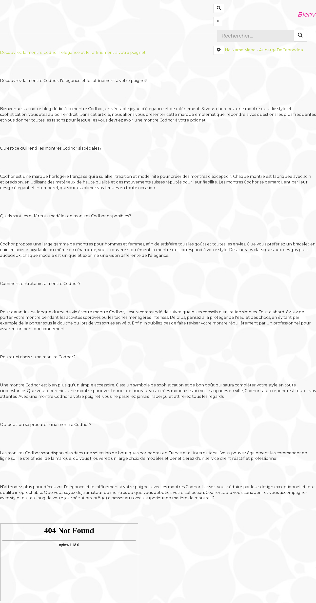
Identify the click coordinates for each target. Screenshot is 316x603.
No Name (234, 49)
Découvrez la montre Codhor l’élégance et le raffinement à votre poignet (73, 52)
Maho (250, 49)
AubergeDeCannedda (281, 49)
